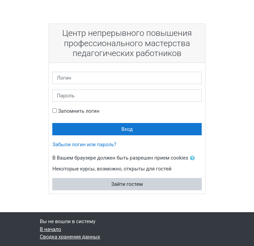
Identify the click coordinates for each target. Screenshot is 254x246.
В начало (51, 229)
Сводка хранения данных (70, 237)
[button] (193, 158)
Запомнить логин (78, 111)
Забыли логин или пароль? (84, 144)
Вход (127, 129)
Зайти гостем (127, 184)
